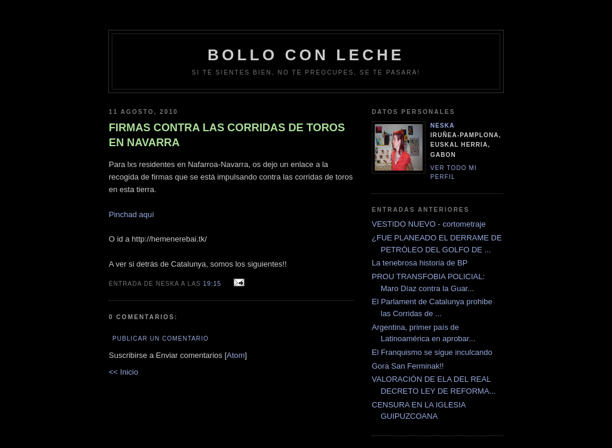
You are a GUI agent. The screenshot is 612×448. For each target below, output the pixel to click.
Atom (235, 355)
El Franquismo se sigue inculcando (432, 352)
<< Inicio (123, 371)
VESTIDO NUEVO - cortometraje (429, 224)
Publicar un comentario (160, 338)
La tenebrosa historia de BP (419, 262)
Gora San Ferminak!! (408, 366)
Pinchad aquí (131, 214)
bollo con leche (305, 55)
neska (442, 125)
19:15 (213, 283)
